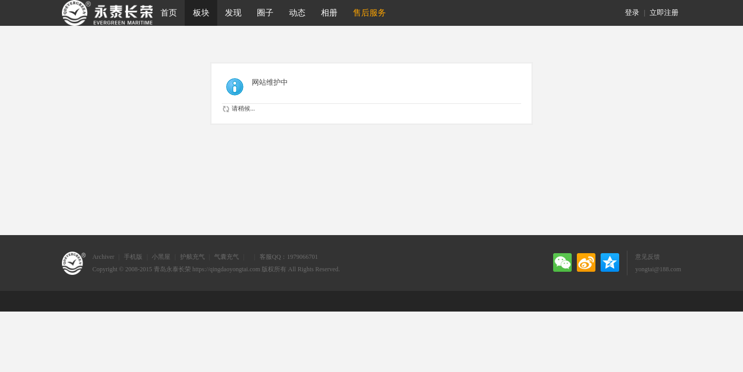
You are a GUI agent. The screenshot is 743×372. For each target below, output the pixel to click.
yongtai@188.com (658, 269)
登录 (632, 13)
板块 (201, 12)
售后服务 (369, 12)
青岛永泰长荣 (172, 269)
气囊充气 (226, 256)
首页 (168, 12)
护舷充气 (192, 256)
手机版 (133, 256)
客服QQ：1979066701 (289, 256)
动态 (297, 12)
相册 (329, 12)
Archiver (103, 256)
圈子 (265, 12)
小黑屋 (161, 256)
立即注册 (664, 13)
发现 (233, 12)
